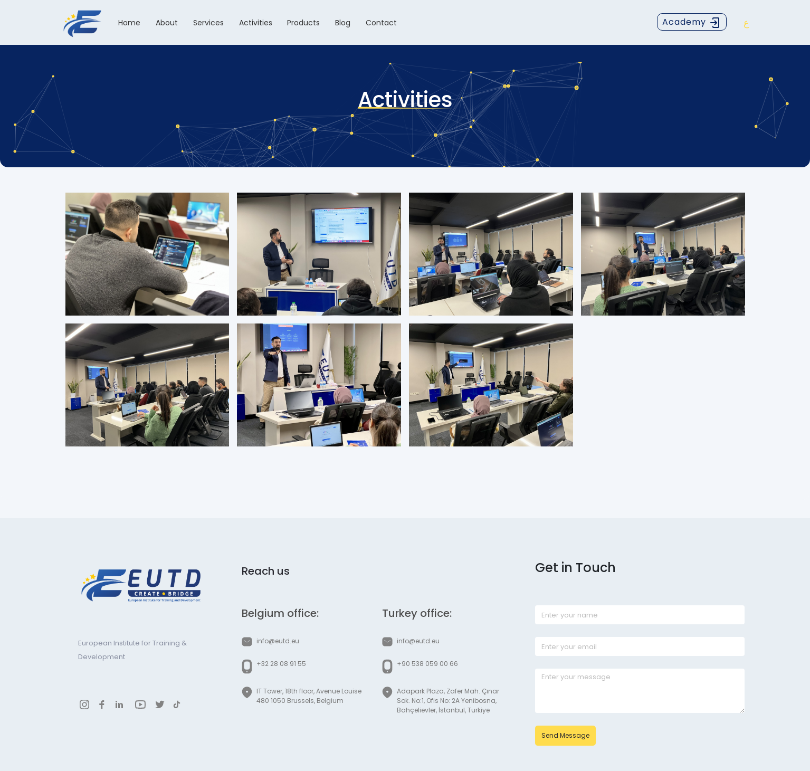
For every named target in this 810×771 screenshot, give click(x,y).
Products (303, 22)
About (167, 22)
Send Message (565, 735)
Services (208, 22)
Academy (691, 22)
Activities (255, 22)
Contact (381, 22)
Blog (342, 22)
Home (129, 22)
